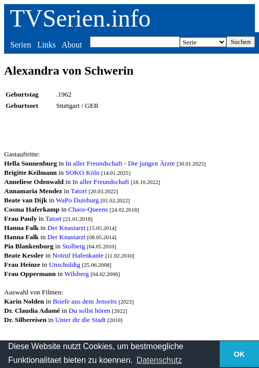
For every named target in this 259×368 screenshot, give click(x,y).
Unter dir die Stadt (80, 320)
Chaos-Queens (88, 209)
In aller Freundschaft (101, 182)
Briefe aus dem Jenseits (84, 301)
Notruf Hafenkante (77, 255)
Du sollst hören (89, 310)
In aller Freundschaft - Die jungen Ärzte (120, 163)
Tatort (78, 191)
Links (46, 44)
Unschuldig (64, 264)
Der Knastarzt (66, 228)
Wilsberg (76, 274)
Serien (20, 44)
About (71, 44)
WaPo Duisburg (77, 200)
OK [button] (239, 354)
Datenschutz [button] (159, 360)
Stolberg (73, 246)
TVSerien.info (80, 18)
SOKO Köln (82, 172)
